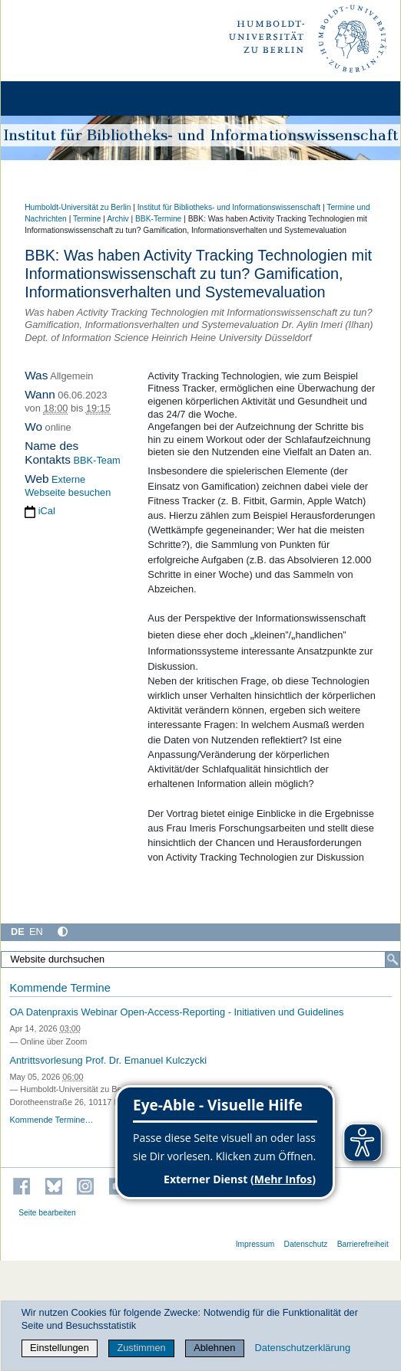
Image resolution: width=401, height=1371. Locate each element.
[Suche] (392, 959)
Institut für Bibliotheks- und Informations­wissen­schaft (229, 207)
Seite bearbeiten (47, 1213)
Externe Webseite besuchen (68, 486)
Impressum (255, 1244)
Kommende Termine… (51, 1119)
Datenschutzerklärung (302, 1347)
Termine (87, 219)
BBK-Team (97, 460)
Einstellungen (59, 1347)
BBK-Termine (158, 219)
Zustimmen (141, 1347)
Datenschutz (306, 1244)
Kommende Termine (59, 988)
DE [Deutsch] (18, 931)
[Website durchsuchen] (200, 959)
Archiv (117, 219)
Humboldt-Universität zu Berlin (78, 207)
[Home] (55, 98)
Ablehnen (214, 1347)
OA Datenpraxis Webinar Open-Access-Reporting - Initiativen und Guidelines (176, 1012)
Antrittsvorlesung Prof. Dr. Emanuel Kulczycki (108, 1060)
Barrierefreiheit (363, 1244)
